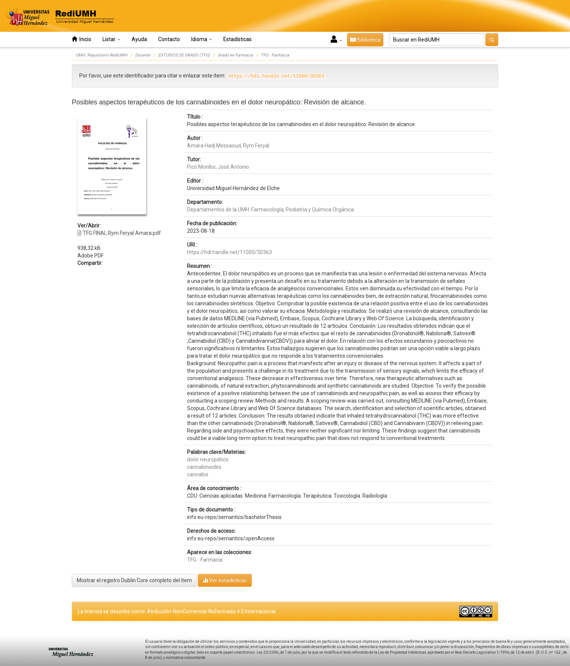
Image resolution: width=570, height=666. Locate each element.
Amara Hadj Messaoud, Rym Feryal (228, 146)
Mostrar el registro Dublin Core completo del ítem (134, 580)
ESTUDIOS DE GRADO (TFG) (184, 55)
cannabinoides (204, 467)
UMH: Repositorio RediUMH (101, 55)
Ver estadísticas (225, 580)
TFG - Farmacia (275, 55)
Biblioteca (365, 40)
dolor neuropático (208, 459)
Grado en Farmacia (235, 55)
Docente (142, 55)
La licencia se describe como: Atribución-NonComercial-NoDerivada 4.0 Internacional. (177, 611)
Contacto (169, 39)
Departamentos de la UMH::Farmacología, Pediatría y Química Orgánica (270, 210)
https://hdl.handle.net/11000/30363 (229, 252)
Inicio (81, 39)
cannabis (197, 474)
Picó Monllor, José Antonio (218, 167)
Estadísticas (237, 39)
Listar (111, 39)
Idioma (201, 39)
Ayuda (139, 39)
